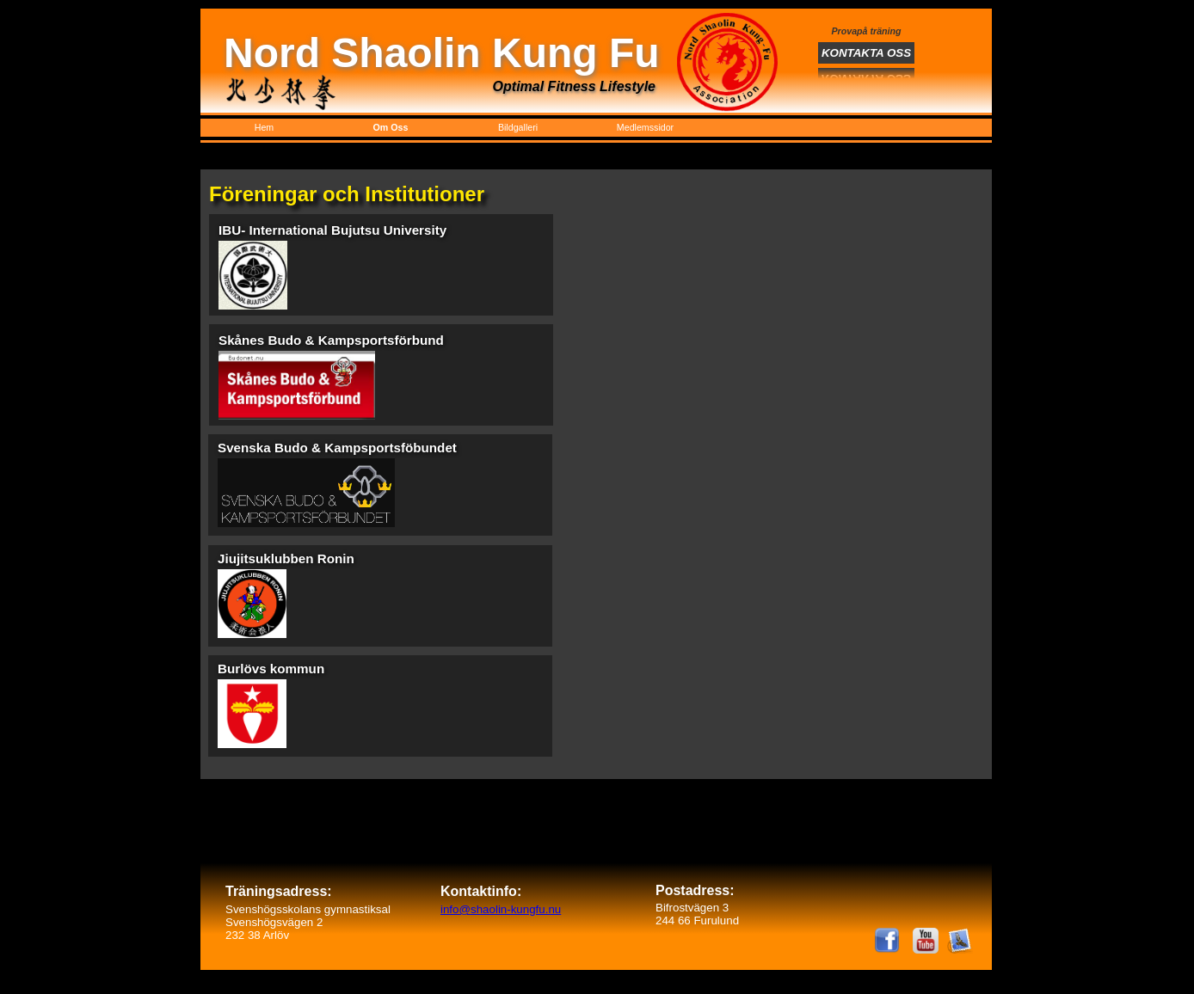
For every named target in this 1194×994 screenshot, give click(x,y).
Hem (264, 127)
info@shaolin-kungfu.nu (500, 909)
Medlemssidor (645, 127)
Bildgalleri (518, 127)
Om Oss (391, 127)
